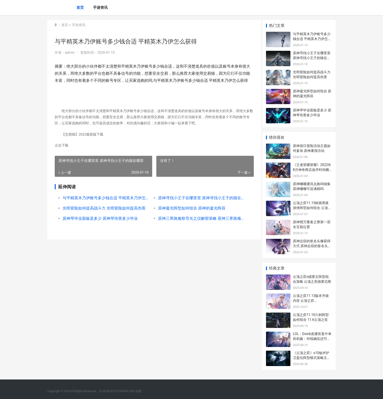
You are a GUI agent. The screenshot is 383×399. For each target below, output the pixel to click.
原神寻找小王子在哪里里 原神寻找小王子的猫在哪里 (198, 198)
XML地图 (135, 391)
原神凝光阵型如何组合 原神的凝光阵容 (189, 208)
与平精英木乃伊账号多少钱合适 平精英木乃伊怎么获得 (105, 198)
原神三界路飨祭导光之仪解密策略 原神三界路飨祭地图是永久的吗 (198, 218)
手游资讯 (100, 7)
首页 (80, 7)
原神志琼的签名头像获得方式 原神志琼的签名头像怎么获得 (312, 245)
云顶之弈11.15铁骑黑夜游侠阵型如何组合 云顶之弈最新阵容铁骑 (312, 207)
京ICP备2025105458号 (114, 391)
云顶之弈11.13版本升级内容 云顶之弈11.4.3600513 (311, 300)
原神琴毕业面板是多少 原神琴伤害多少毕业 (100, 218)
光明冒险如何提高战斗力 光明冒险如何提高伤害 (104, 208)
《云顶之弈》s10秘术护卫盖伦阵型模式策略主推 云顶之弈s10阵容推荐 (311, 357)
